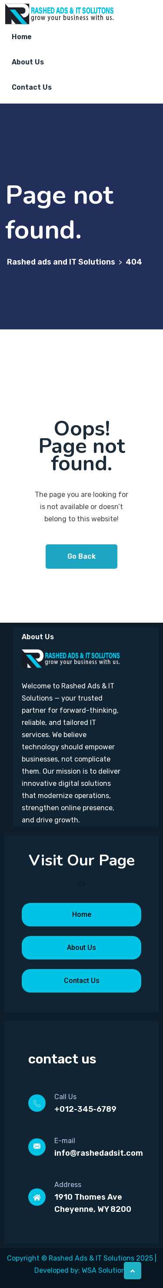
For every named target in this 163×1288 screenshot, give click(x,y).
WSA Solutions (105, 1270)
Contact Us (32, 87)
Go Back (81, 556)
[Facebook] (81, 884)
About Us (28, 62)
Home (22, 37)
